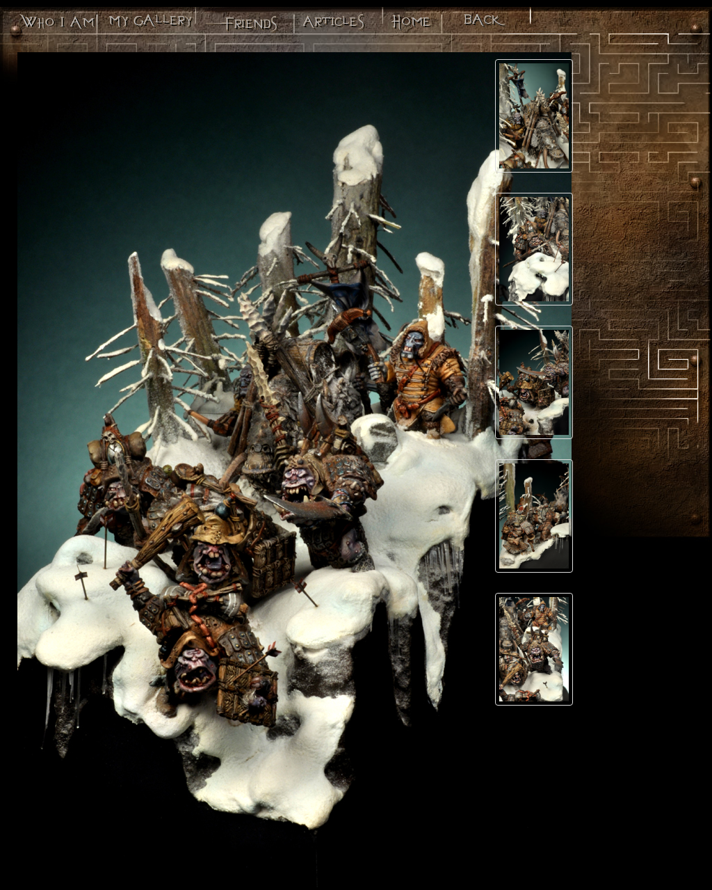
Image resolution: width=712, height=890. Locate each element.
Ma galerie (149, 24)
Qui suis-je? (56, 24)
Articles (333, 24)
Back (484, 24)
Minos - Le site (410, 24)
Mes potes (240, 24)
